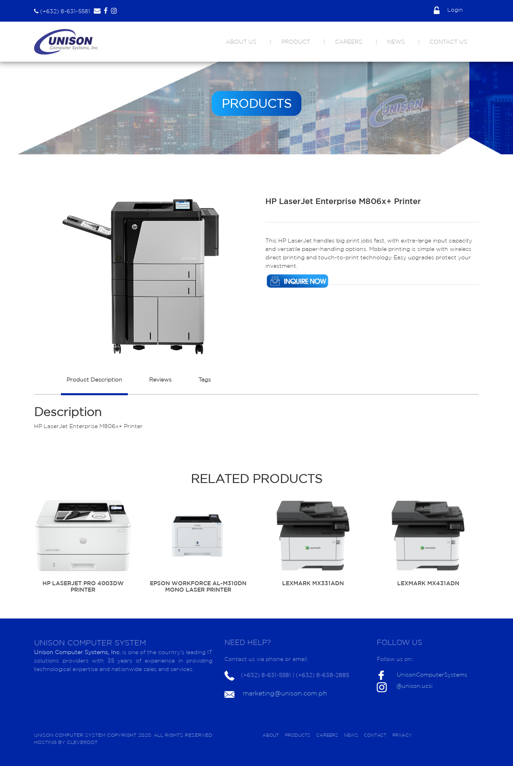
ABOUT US (241, 41)
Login (448, 9)
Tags (204, 379)
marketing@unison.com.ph (285, 693)
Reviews (160, 379)
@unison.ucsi (414, 686)
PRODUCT (295, 41)
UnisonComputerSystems (432, 674)
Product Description (94, 379)
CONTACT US (448, 41)
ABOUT (271, 735)
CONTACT (375, 735)
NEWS (396, 41)
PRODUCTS (297, 735)
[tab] (94, 384)
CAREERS (348, 41)
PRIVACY (402, 735)
